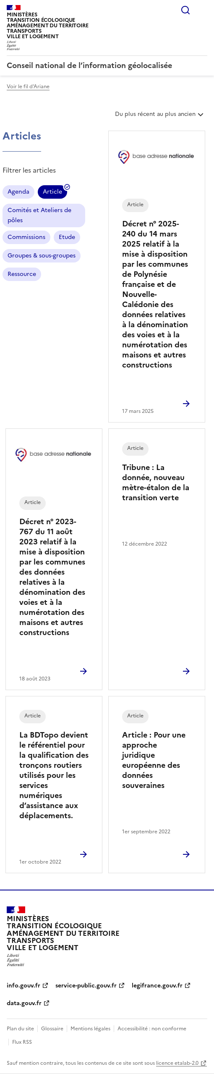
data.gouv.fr (24, 1003)
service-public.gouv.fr (86, 985)
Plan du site (20, 1028)
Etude (67, 237)
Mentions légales (90, 1028)
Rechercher (185, 10)
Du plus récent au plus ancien (160, 117)
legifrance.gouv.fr (157, 985)
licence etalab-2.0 (177, 1063)
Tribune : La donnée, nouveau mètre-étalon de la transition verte (155, 482)
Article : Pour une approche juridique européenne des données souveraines (153, 760)
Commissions (26, 237)
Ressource (22, 274)
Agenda (18, 191)
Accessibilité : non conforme (151, 1028)
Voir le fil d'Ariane (28, 86)
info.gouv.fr (23, 985)
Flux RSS (22, 1042)
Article (52, 193)
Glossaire (52, 1028)
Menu (202, 10)
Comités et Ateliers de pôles (39, 215)
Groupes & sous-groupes (42, 255)
